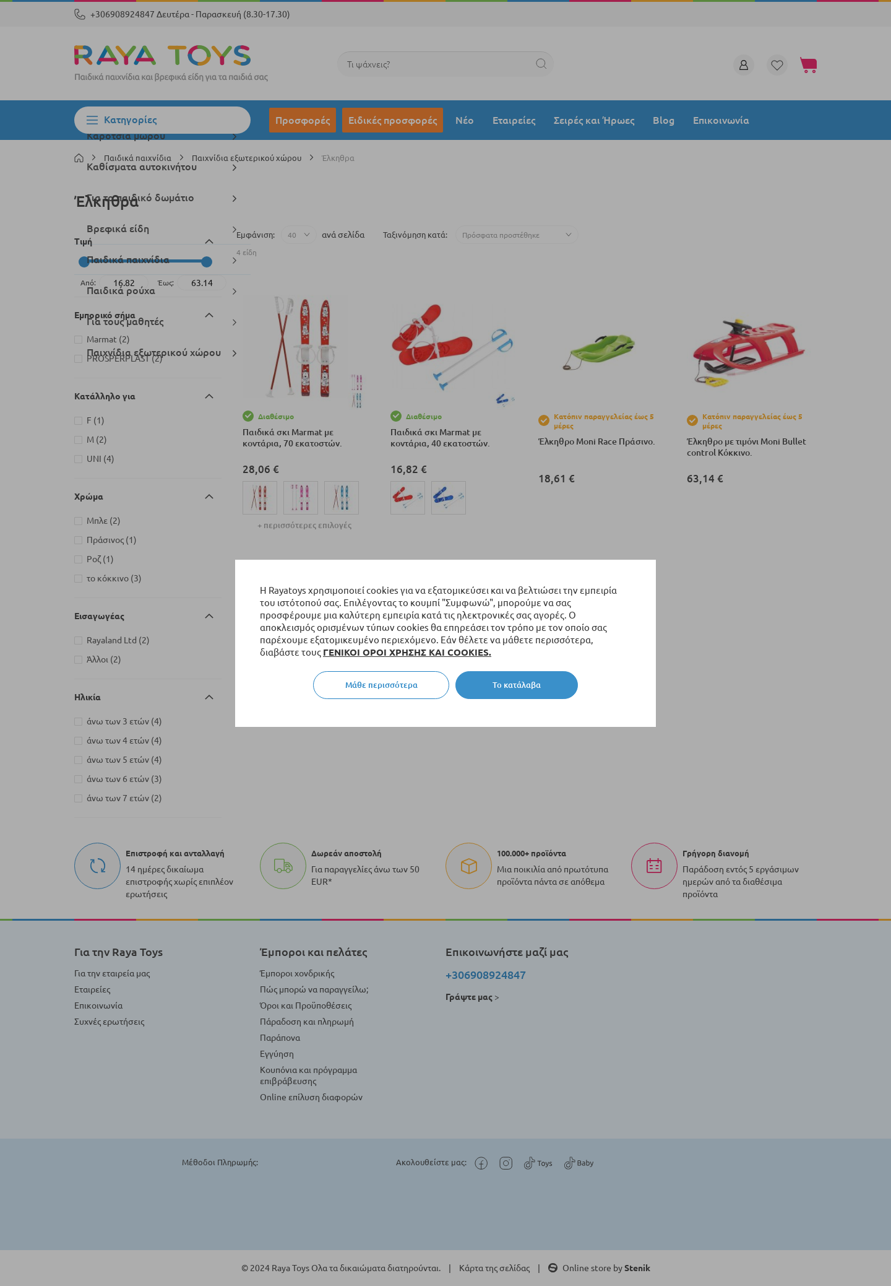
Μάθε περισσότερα (381, 684)
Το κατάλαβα (517, 684)
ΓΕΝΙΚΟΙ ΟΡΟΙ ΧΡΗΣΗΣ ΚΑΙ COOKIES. (407, 652)
